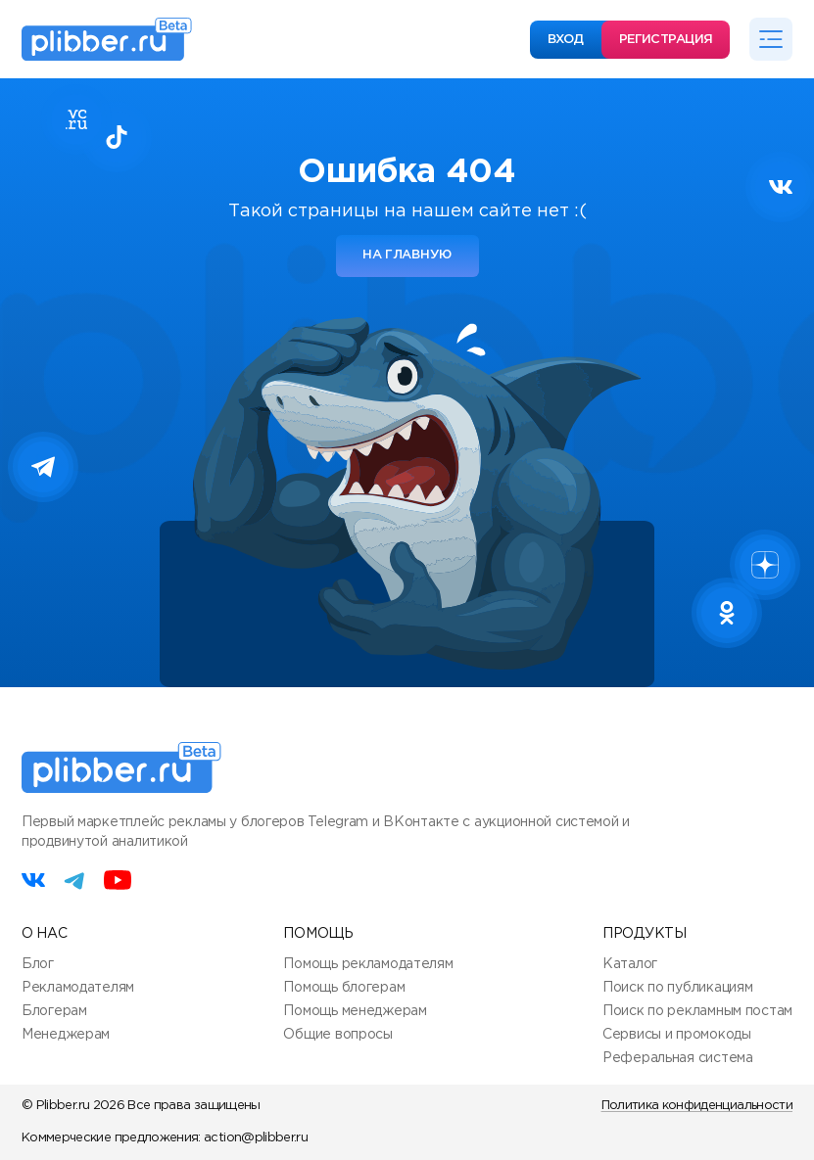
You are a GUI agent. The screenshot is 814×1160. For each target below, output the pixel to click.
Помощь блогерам (344, 988)
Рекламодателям (78, 988)
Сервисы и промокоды (676, 1035)
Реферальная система (677, 1058)
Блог (38, 964)
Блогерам (54, 1011)
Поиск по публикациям (677, 988)
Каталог (629, 964)
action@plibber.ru (256, 1138)
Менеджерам (66, 1035)
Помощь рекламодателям (368, 964)
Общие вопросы (337, 1035)
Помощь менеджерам (354, 1011)
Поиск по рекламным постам (697, 1011)
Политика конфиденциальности (696, 1105)
